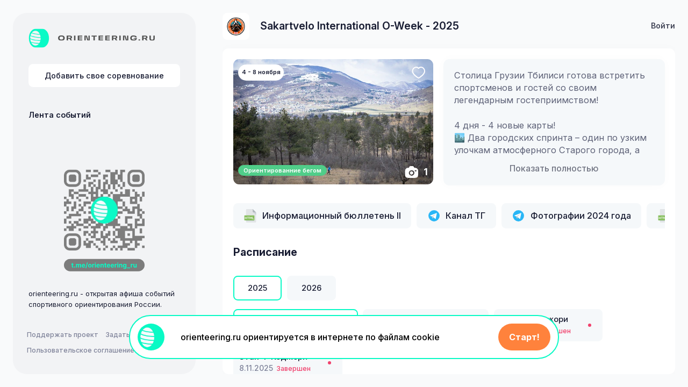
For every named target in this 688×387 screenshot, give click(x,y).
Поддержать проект (62, 335)
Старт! (524, 337)
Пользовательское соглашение (80, 350)
